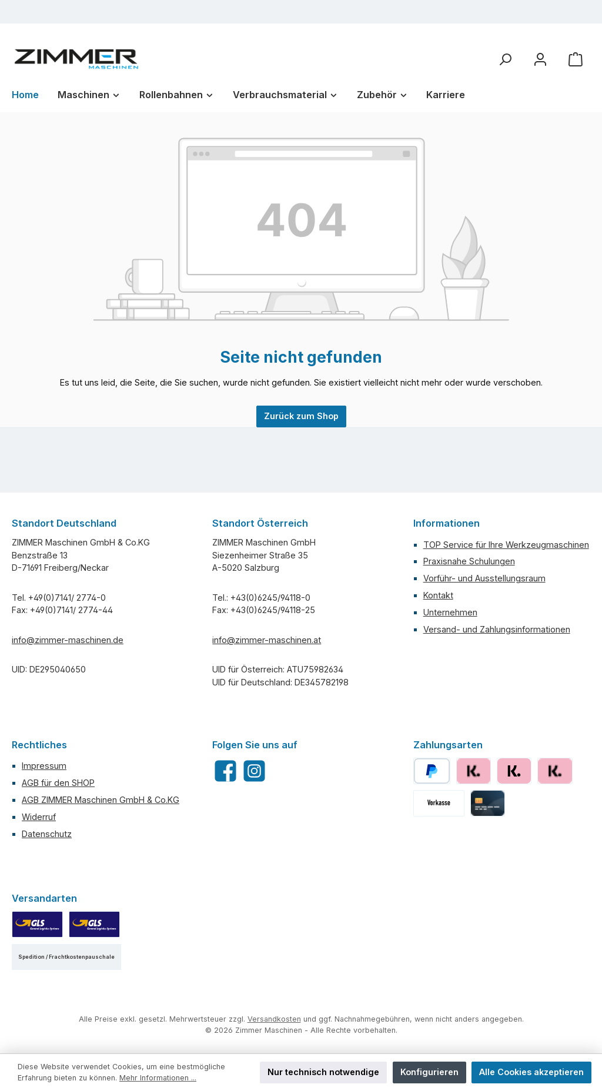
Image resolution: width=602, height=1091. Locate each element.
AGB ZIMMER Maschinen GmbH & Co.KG (100, 800)
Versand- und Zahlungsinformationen (496, 629)
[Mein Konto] (540, 59)
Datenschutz (47, 834)
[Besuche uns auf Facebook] (225, 771)
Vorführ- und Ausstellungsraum (484, 578)
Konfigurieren (429, 1072)
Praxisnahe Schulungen (469, 561)
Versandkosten (274, 1019)
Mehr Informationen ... (157, 1077)
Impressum (44, 766)
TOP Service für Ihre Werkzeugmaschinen (506, 545)
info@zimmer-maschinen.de (67, 640)
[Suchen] (505, 59)
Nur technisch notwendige (323, 1072)
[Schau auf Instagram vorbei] (254, 771)
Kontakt (438, 595)
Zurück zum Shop (301, 416)
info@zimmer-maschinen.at (266, 640)
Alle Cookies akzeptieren (531, 1072)
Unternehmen (450, 612)
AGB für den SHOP (58, 783)
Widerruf (39, 817)
